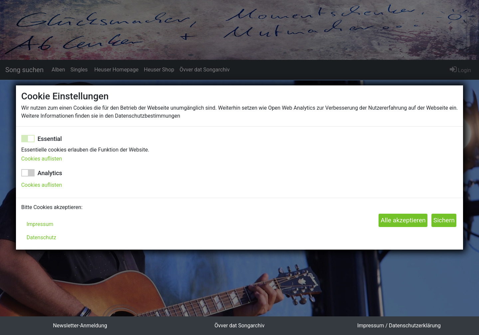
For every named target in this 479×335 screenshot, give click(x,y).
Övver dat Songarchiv (239, 325)
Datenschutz (41, 237)
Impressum (40, 224)
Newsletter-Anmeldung (80, 325)
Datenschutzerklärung (415, 325)
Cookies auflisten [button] (41, 159)
